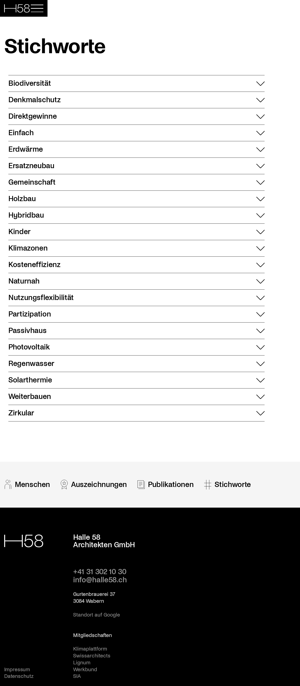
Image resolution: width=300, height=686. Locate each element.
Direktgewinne (136, 116)
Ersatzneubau (136, 166)
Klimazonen (136, 248)
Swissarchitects (91, 655)
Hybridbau (136, 215)
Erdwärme (136, 149)
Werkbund (85, 669)
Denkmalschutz (136, 100)
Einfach (136, 133)
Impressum (17, 669)
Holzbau (136, 199)
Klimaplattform (90, 649)
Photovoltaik (136, 347)
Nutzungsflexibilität (136, 298)
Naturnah (136, 281)
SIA (77, 676)
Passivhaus (136, 331)
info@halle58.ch (100, 580)
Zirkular (136, 413)
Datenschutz (19, 676)
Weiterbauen (136, 396)
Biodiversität (136, 83)
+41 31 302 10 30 (99, 572)
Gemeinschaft (136, 182)
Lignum (81, 662)
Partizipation (136, 314)
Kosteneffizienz (136, 265)
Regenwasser (136, 363)
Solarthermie (136, 380)
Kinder (136, 232)
